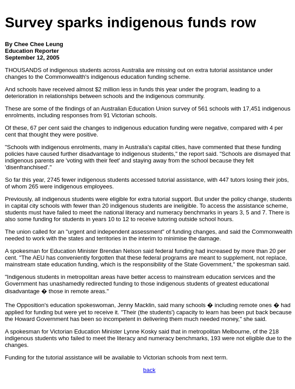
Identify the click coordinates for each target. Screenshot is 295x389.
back (149, 370)
